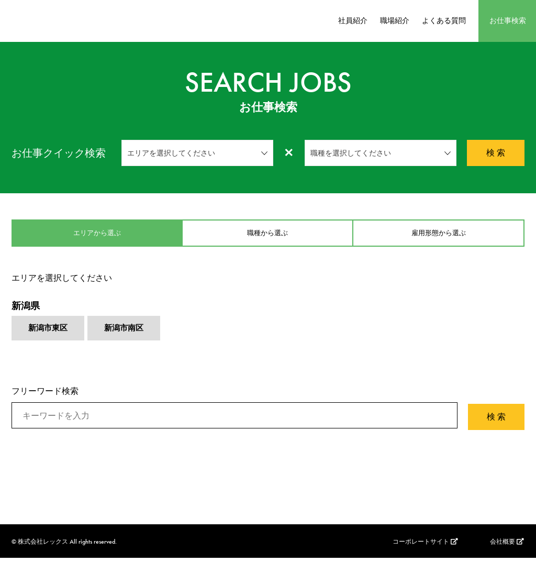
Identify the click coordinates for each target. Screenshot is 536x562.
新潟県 (26, 310)
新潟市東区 (49, 333)
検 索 (495, 152)
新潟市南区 (128, 333)
